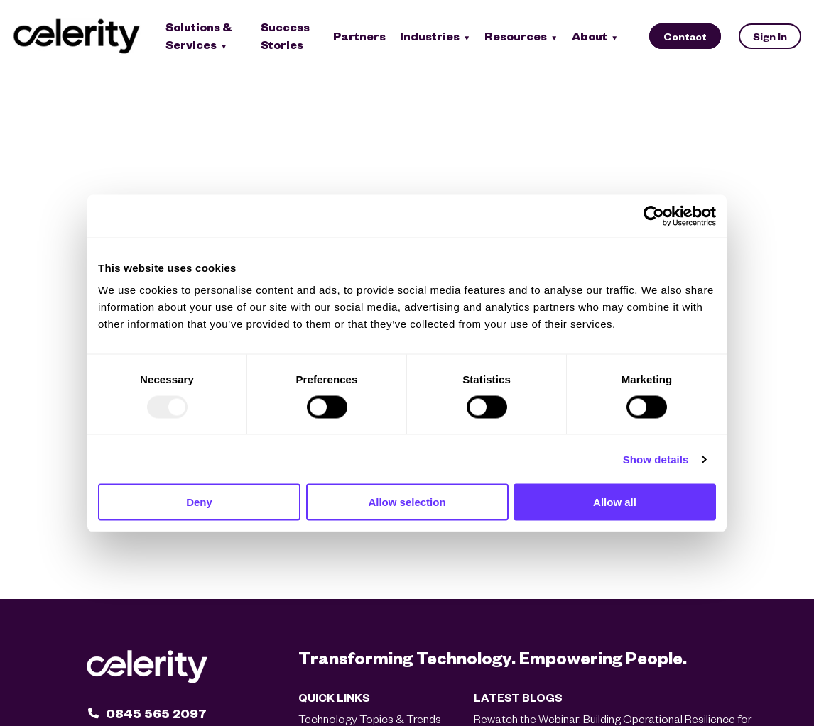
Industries (430, 35)
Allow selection (406, 502)
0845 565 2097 (156, 713)
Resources (515, 35)
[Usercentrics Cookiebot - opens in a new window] (654, 215)
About (589, 35)
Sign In (770, 36)
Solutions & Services (198, 35)
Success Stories (285, 35)
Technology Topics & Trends (369, 718)
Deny (199, 502)
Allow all (614, 502)
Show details (656, 459)
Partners (359, 35)
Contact (685, 36)
